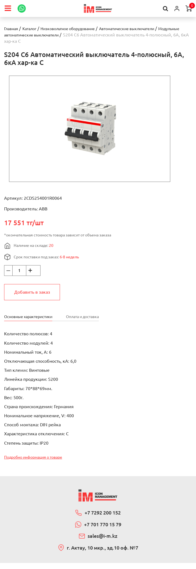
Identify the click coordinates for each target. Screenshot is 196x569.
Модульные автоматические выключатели (48, 34)
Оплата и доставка (93, 316)
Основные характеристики (31, 316)
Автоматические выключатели (144, 28)
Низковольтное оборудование (76, 28)
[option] (89, 128)
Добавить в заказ (32, 291)
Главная (12, 28)
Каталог (33, 28)
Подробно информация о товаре (37, 458)
